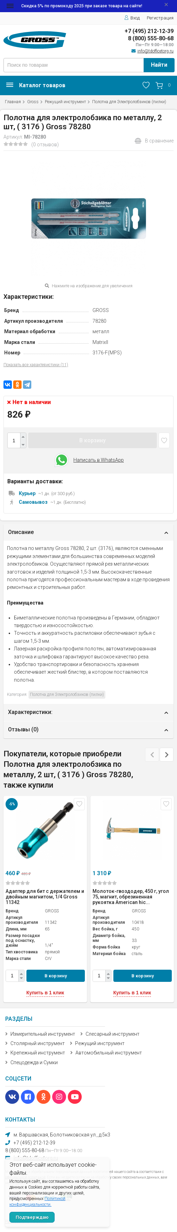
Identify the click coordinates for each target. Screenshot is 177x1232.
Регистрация (160, 17)
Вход (132, 17)
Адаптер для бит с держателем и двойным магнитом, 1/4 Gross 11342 (45, 896)
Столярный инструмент (37, 1043)
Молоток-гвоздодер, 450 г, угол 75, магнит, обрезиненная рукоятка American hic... (130, 896)
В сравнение (154, 140)
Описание (21, 532)
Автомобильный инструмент (108, 1053)
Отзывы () (23, 729)
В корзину (92, 440)
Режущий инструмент (65, 101)
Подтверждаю (32, 1217)
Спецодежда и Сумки (34, 1062)
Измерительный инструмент (42, 1034)
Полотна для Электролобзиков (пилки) (129, 101)
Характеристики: (30, 712)
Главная (13, 101)
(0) (18, 883)
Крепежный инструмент (37, 1053)
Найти (159, 64)
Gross (33, 101)
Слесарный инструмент (112, 1034)
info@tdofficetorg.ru (155, 51)
